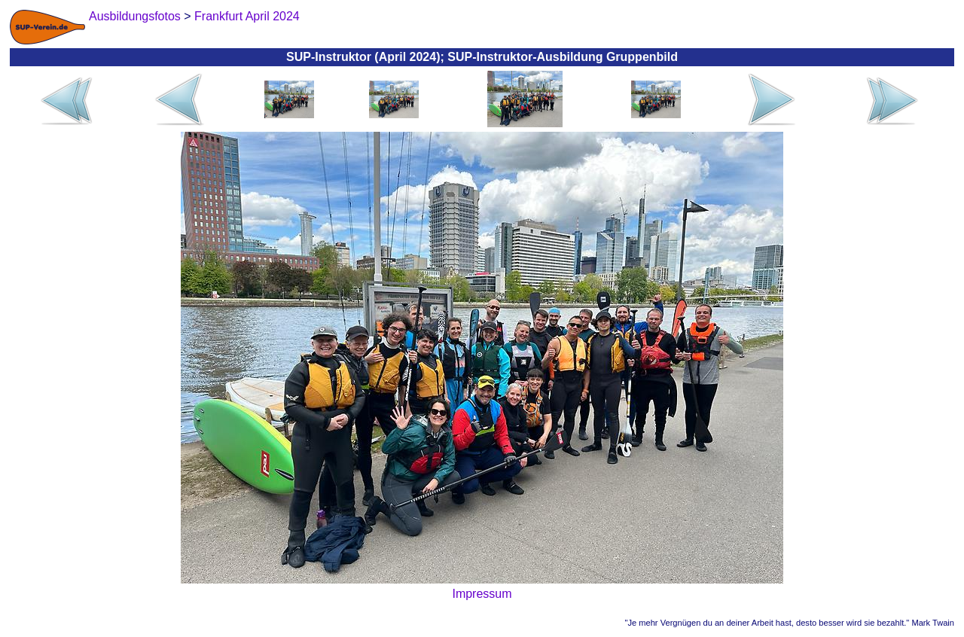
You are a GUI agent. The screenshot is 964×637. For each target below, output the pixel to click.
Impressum (481, 593)
